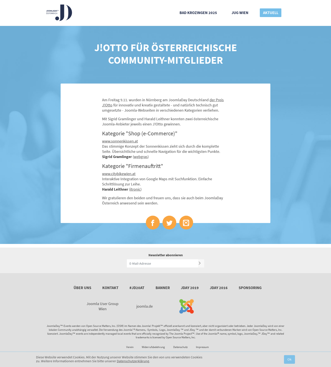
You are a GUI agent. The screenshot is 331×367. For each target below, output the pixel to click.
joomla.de (144, 306)
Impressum (202, 347)
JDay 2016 (219, 287)
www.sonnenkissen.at (120, 141)
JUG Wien (240, 12)
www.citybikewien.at (119, 173)
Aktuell (270, 12)
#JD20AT (136, 287)
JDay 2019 (190, 287)
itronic (135, 189)
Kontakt (110, 287)
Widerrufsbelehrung (153, 347)
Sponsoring (250, 287)
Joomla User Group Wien (102, 306)
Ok (289, 359)
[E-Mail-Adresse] (162, 263)
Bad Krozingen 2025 (198, 12)
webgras (141, 156)
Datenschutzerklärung (133, 361)
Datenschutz (180, 347)
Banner (163, 287)
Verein (130, 347)
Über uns (82, 287)
